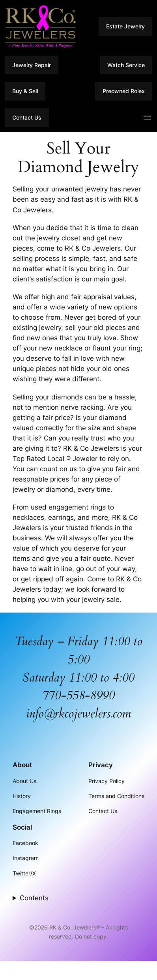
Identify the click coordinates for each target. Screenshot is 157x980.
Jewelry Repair (31, 65)
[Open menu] (147, 117)
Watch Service (126, 65)
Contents (34, 898)
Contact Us (26, 117)
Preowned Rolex (124, 91)
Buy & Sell (25, 91)
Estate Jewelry (125, 26)
